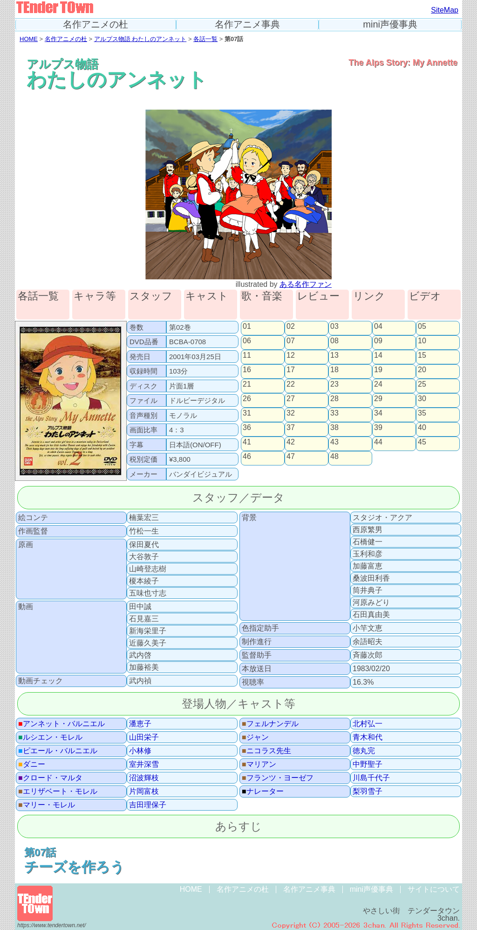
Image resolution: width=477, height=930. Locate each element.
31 (247, 413)
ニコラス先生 (266, 751)
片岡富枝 (144, 791)
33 (334, 413)
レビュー (318, 296)
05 (422, 326)
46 (247, 456)
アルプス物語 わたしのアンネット (140, 38)
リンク (369, 296)
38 (334, 427)
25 (422, 384)
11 (247, 355)
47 (290, 456)
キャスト (206, 296)
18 (334, 370)
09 (378, 341)
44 (378, 442)
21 (247, 384)
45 (422, 442)
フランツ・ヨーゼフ (277, 778)
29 (378, 399)
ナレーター (263, 791)
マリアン (259, 764)
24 (378, 384)
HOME (29, 38)
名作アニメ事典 (247, 24)
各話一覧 (205, 38)
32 (290, 413)
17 (290, 370)
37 (290, 427)
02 (290, 326)
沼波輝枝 (144, 778)
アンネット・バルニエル (61, 724)
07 (290, 341)
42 (290, 442)
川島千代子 (371, 778)
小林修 (140, 751)
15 (422, 355)
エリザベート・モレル (57, 791)
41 (247, 442)
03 (334, 326)
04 (378, 326)
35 (422, 413)
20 (422, 370)
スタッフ (150, 296)
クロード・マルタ (50, 778)
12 (290, 355)
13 (334, 355)
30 (422, 399)
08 (334, 341)
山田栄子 (144, 737)
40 (422, 427)
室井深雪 (144, 764)
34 (378, 413)
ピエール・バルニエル (57, 751)
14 (378, 355)
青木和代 (367, 737)
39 (378, 427)
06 (247, 341)
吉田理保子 (147, 805)
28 (334, 399)
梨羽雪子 (367, 791)
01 (247, 326)
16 (247, 370)
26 (247, 399)
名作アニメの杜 (95, 24)
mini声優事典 (390, 24)
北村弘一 (367, 724)
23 (334, 384)
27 (290, 399)
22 (290, 384)
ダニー (31, 764)
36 (247, 427)
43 (334, 442)
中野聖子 (367, 764)
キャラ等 (95, 296)
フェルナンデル (270, 724)
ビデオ (425, 296)
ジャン (255, 737)
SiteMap (444, 10)
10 (422, 341)
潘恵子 (140, 724)
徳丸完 (364, 751)
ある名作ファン (305, 284)
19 (378, 370)
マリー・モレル (46, 805)
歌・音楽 (261, 296)
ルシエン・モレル (50, 737)
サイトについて (434, 889)
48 (334, 456)
